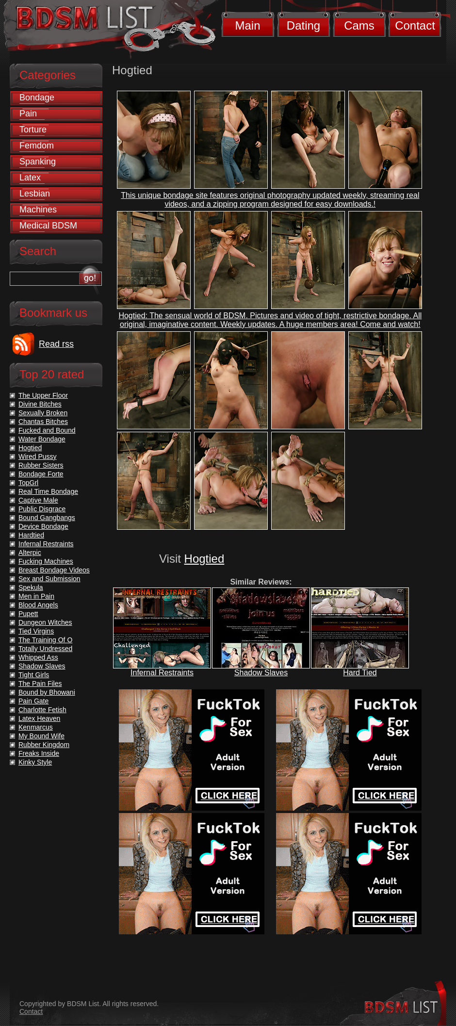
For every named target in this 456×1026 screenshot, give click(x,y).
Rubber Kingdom (43, 745)
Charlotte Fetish (42, 710)
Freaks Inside (38, 753)
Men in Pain (36, 596)
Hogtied (204, 558)
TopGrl (28, 483)
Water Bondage (41, 439)
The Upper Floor (43, 395)
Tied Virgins (36, 631)
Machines (38, 209)
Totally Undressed (45, 648)
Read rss (56, 344)
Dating (303, 25)
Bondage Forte (41, 474)
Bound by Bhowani (46, 692)
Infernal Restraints (162, 672)
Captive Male (38, 500)
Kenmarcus (35, 727)
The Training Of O (45, 640)
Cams (359, 25)
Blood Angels (38, 605)
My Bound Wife (41, 736)
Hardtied (31, 535)
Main (247, 25)
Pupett (28, 614)
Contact (415, 25)
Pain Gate (33, 701)
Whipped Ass (38, 657)
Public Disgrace (41, 509)
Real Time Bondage (48, 491)
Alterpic (29, 552)
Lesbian (34, 193)
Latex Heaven (39, 718)
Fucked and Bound (47, 430)
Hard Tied (359, 672)
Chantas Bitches (43, 421)
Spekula (30, 587)
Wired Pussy (37, 456)
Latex (30, 177)
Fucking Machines (45, 561)
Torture (33, 129)
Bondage (36, 97)
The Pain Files (40, 683)
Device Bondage (43, 526)
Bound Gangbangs (46, 517)
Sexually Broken (42, 413)
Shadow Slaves (261, 672)
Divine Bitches (40, 404)
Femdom (36, 145)
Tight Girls (33, 675)
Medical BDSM (48, 225)
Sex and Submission (49, 579)
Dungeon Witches (45, 622)
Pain (28, 113)
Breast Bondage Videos (54, 570)
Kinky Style (35, 762)
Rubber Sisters (41, 465)
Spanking (37, 161)
